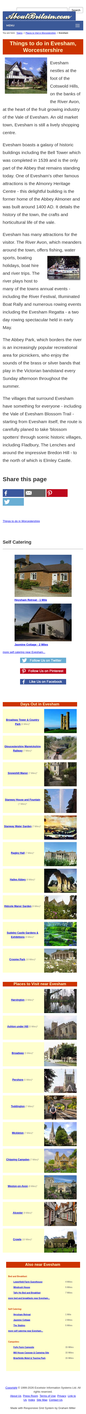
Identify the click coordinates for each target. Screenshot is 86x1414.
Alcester (18, 1212)
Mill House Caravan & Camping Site (31, 1353)
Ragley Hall (18, 853)
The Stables (19, 1325)
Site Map (42, 1399)
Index (31, 1399)
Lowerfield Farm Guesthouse (27, 1282)
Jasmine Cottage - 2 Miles (43, 625)
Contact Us (56, 1399)
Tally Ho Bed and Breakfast (27, 1293)
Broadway (18, 1053)
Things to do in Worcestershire (21, 521)
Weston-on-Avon (18, 1186)
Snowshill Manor (18, 773)
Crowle (17, 1239)
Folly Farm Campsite (23, 1347)
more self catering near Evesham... (24, 652)
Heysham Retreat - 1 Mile (43, 578)
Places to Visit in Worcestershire (41, 33)
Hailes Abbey (18, 879)
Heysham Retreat (22, 1314)
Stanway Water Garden (17, 826)
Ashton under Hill (17, 1026)
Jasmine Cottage (21, 1320)
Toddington (18, 1106)
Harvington (18, 999)
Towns (19, 33)
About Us (15, 1395)
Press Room (30, 1395)
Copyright (11, 1387)
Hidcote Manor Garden (17, 906)
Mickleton (18, 1132)
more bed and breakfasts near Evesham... (29, 1298)
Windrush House (21, 1287)
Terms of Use (48, 1395)
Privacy (61, 1395)
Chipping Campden (17, 1159)
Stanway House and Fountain (22, 799)
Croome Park (17, 959)
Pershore (17, 1079)
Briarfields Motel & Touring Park (29, 1358)
